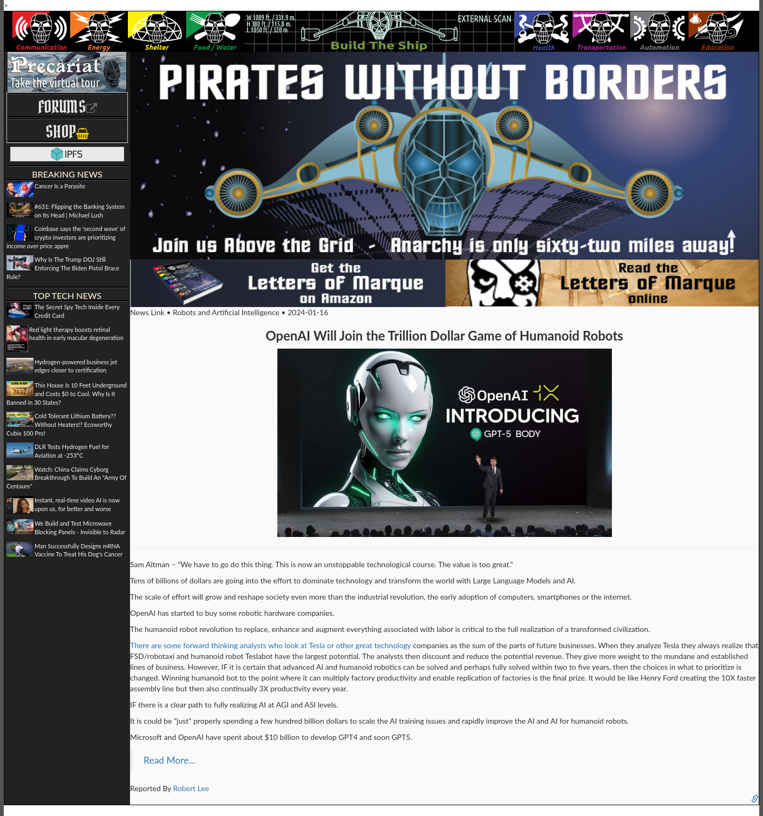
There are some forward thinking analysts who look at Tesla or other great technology (270, 645)
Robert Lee (191, 788)
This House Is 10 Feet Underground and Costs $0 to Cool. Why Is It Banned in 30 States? (66, 393)
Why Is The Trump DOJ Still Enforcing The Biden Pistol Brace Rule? (62, 268)
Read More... (169, 760)
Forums (67, 107)
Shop (67, 131)
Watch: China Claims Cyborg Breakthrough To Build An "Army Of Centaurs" (66, 477)
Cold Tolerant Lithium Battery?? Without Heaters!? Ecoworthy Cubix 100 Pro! (61, 424)
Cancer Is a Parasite (60, 185)
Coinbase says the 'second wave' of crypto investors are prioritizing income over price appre (65, 237)
